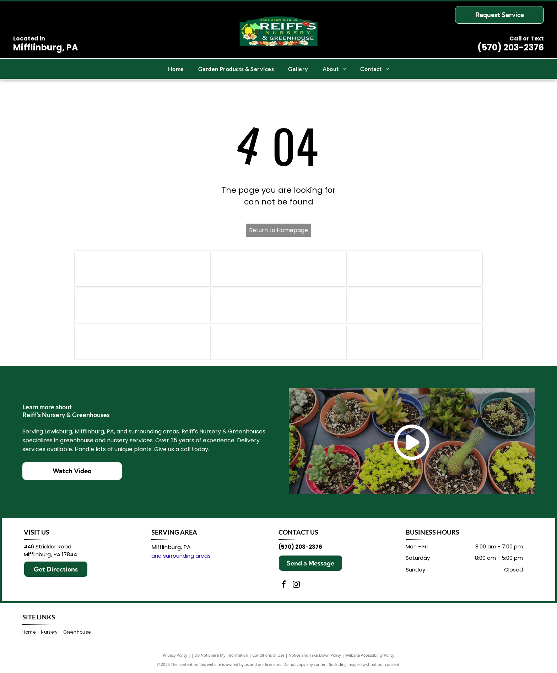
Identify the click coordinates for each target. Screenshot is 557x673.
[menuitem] (176, 69)
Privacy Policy (175, 655)
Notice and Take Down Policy (315, 655)
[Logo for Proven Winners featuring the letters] (142, 268)
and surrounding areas (181, 555)
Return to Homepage (278, 230)
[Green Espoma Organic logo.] (278, 268)
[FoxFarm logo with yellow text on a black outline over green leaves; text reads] (414, 305)
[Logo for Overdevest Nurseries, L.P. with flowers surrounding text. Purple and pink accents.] (414, 342)
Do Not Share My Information (221, 655)
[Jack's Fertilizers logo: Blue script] (278, 305)
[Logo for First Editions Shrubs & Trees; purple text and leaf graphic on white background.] (142, 305)
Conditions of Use (268, 655)
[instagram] (296, 585)
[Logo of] (278, 342)
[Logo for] (414, 268)
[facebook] (283, 585)
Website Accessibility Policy (369, 655)
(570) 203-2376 (510, 47)
